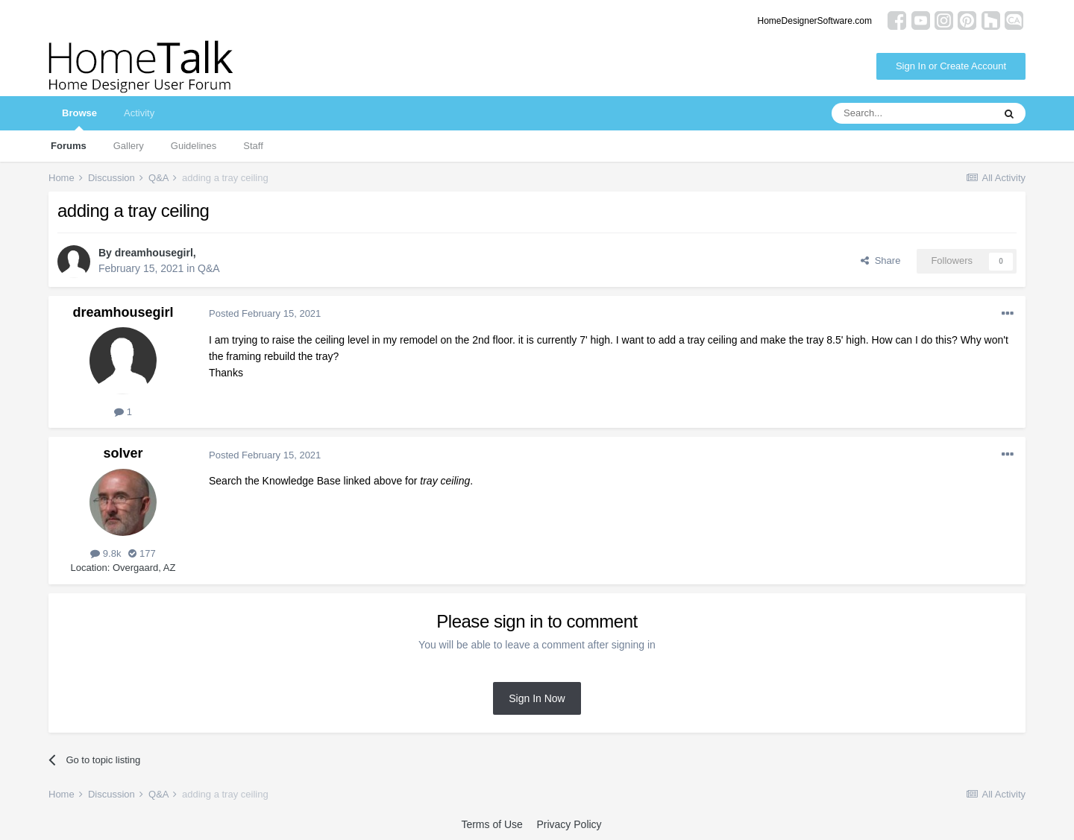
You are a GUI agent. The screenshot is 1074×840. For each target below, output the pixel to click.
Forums (69, 145)
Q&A (209, 268)
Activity (139, 113)
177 (141, 553)
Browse (79, 118)
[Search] (912, 113)
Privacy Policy (568, 824)
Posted (265, 313)
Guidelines (193, 145)
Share (880, 260)
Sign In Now (537, 698)
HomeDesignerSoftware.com (815, 21)
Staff (253, 145)
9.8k (105, 553)
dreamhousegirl (154, 253)
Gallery (128, 145)
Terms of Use (491, 824)
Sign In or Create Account (951, 66)
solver (122, 453)
